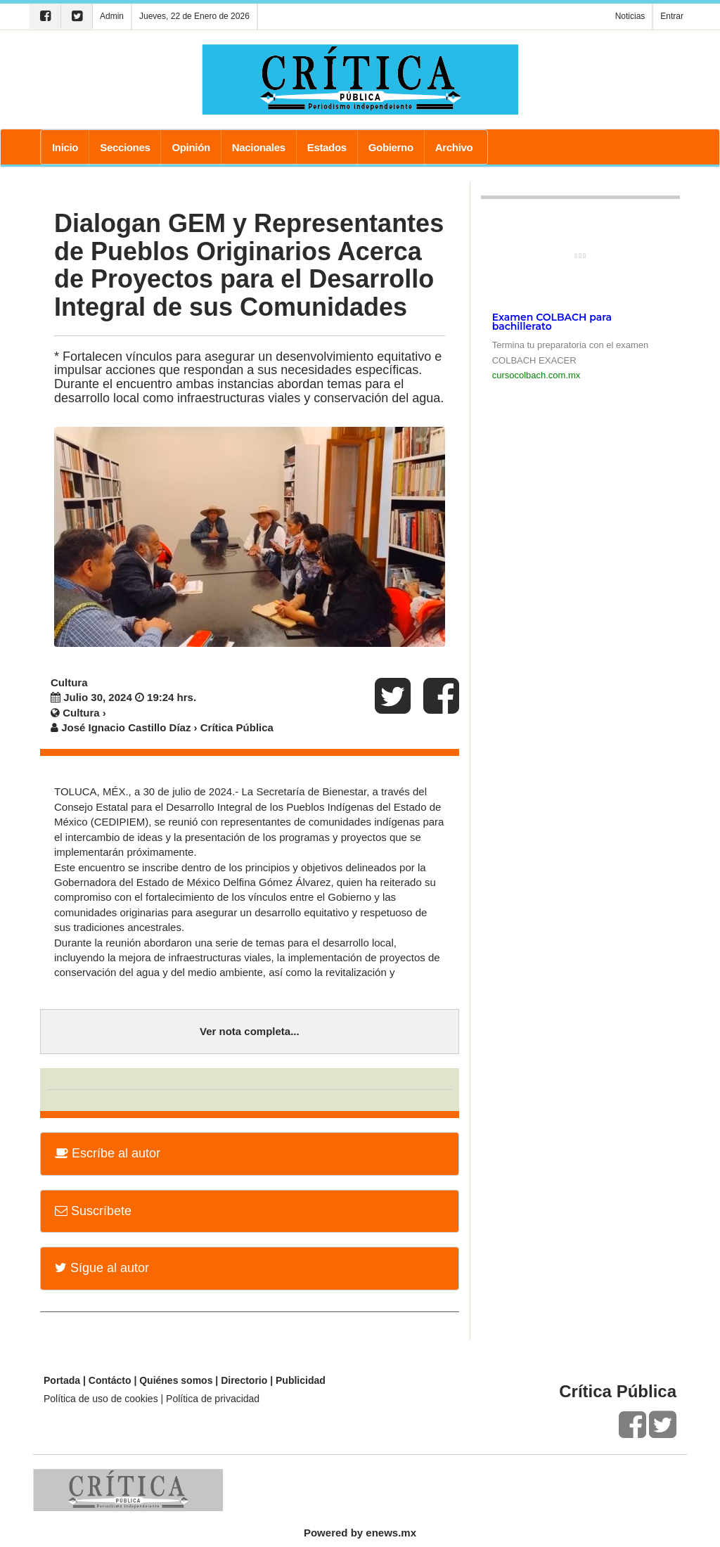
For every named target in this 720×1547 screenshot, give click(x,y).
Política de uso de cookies (101, 1398)
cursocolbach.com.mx (536, 375)
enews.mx (391, 1533)
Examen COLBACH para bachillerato (552, 322)
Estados (327, 147)
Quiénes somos (175, 1380)
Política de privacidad (212, 1398)
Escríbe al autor (107, 1153)
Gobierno (390, 147)
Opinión (191, 147)
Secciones (125, 147)
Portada (62, 1380)
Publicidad (301, 1380)
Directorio (244, 1380)
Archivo (454, 147)
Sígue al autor (102, 1268)
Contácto (110, 1380)
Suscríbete (93, 1211)
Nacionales (258, 147)
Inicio (65, 147)
